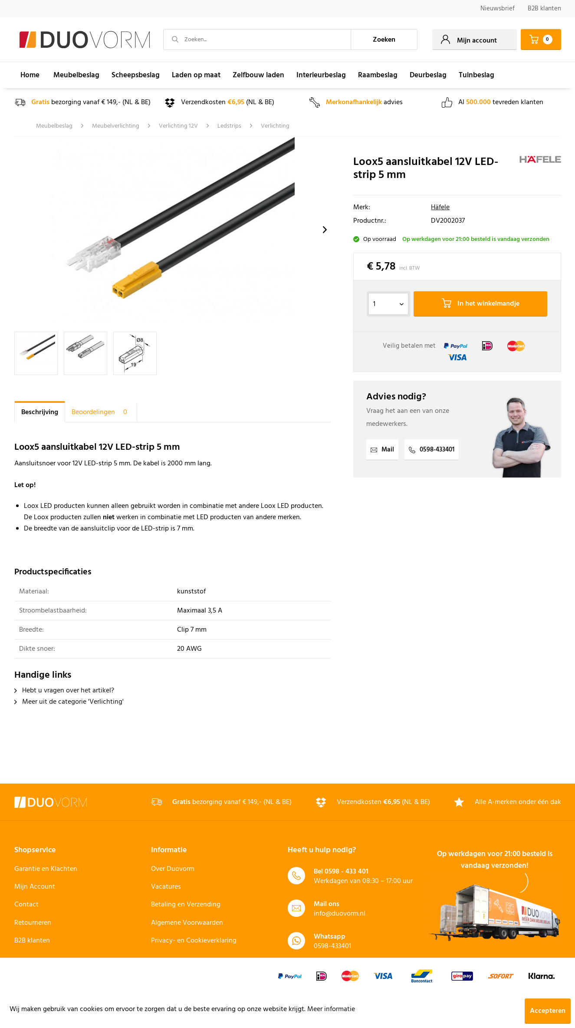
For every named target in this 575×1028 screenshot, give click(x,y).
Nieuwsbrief (497, 8)
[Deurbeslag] (428, 75)
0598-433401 (431, 450)
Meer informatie (331, 1009)
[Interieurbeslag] (321, 75)
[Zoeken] (384, 39)
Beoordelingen (101, 412)
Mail (382, 450)
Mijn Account (34, 887)
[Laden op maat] (196, 75)
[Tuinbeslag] (476, 75)
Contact (26, 904)
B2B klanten (544, 8)
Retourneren (32, 923)
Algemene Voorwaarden (187, 923)
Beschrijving (39, 412)
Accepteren (547, 1011)
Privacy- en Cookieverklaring (194, 940)
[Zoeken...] (257, 39)
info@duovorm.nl (339, 913)
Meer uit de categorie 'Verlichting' (69, 702)
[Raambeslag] (378, 75)
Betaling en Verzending (185, 904)
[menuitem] (497, 8)
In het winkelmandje (480, 304)
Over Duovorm (172, 869)
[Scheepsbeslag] (135, 75)
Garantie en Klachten (45, 869)
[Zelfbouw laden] (258, 75)
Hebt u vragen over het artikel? (64, 690)
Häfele (440, 207)
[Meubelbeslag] (76, 75)
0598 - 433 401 (346, 871)
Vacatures (166, 887)
